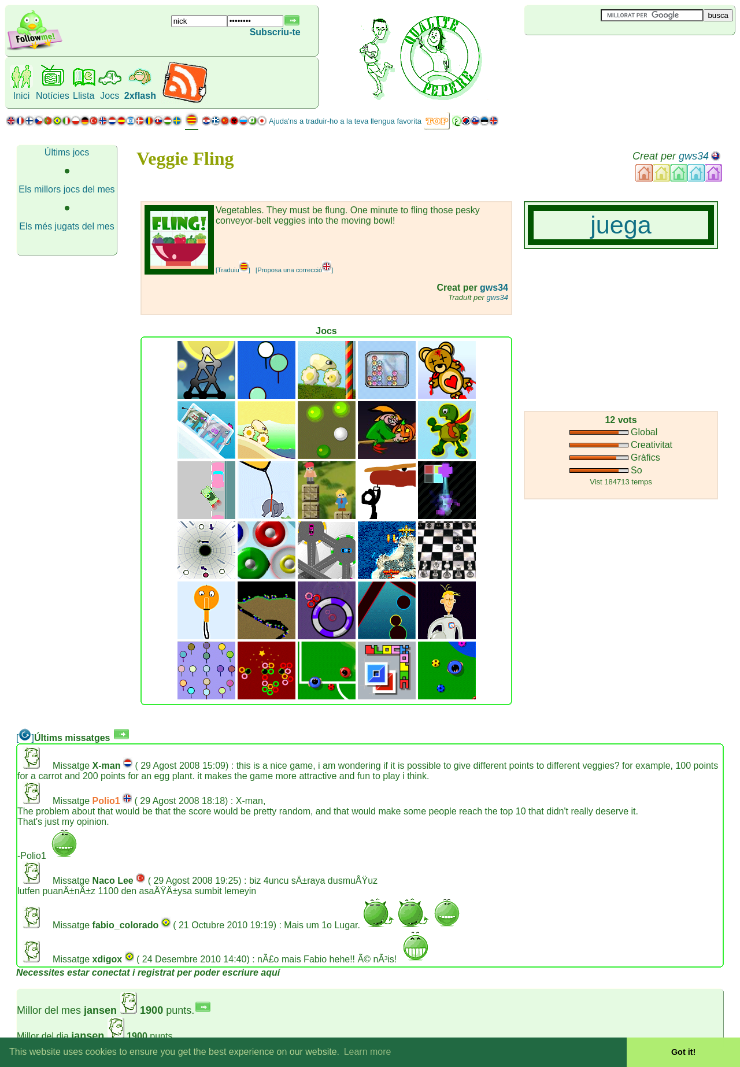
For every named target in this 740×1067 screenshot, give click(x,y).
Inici (21, 96)
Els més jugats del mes (66, 226)
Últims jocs (67, 152)
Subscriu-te (275, 32)
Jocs (109, 96)
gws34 (694, 156)
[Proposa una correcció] (294, 269)
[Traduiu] (233, 269)
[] (25, 738)
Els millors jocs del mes (66, 189)
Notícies (52, 96)
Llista (83, 96)
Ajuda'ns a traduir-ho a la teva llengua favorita (345, 121)
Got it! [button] (683, 1052)
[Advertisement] (593, 54)
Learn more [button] (367, 1052)
